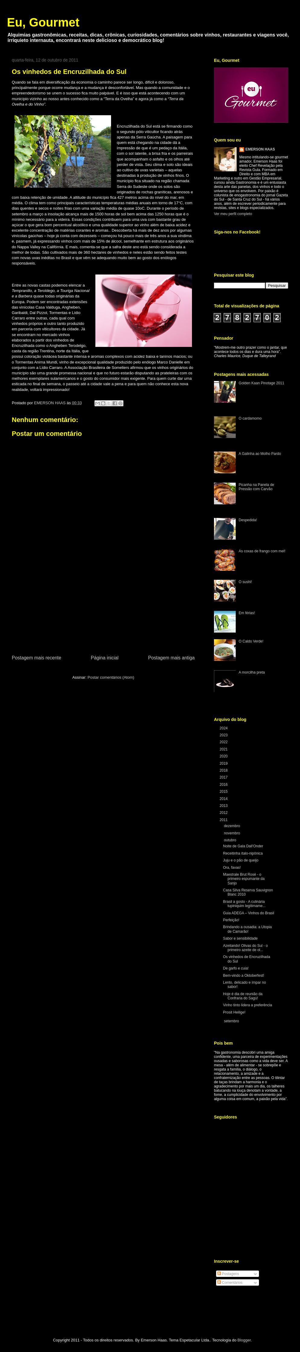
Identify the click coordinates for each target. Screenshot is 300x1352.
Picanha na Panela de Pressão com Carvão (256, 487)
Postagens (228, 1274)
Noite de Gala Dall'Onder (243, 846)
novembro (232, 833)
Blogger (244, 1340)
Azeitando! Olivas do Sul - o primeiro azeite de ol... (245, 948)
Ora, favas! (232, 867)
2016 (224, 784)
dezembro (232, 826)
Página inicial (105, 657)
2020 (224, 756)
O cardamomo (250, 418)
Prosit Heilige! (234, 1012)
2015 (224, 791)
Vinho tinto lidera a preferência (247, 1005)
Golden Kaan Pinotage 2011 (261, 383)
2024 (224, 728)
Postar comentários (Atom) (111, 677)
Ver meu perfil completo (233, 214)
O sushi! (245, 582)
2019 (224, 763)
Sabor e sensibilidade (240, 938)
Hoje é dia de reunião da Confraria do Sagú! (243, 996)
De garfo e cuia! (236, 968)
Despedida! (248, 520)
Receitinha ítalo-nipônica (243, 853)
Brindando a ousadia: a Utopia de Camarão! (247, 929)
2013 (224, 806)
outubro (230, 840)
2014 (224, 799)
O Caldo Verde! (251, 641)
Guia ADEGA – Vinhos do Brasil (248, 913)
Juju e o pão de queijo (240, 860)
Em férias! (247, 613)
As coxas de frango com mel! (262, 551)
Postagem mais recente (36, 657)
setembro (232, 1021)
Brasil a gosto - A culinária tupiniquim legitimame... (244, 904)
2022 (224, 742)
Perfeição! (231, 920)
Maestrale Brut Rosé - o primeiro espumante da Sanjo (244, 878)
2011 (224, 820)
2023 (224, 735)
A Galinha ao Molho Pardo (260, 454)
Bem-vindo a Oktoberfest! (243, 975)
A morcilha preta (252, 672)
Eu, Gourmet (43, 22)
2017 (224, 777)
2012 (224, 813)
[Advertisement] (103, 609)
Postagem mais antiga (171, 657)
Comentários (229, 1283)
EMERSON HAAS (260, 149)
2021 (224, 749)
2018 (224, 770)
